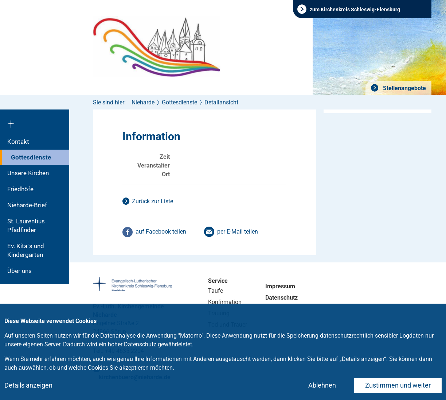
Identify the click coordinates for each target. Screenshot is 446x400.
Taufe (215, 290)
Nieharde (143, 102)
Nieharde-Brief (27, 205)
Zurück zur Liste (152, 201)
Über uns (19, 270)
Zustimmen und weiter (398, 385)
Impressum (280, 286)
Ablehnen (322, 385)
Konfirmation (225, 302)
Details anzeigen (28, 385)
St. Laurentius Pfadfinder (26, 226)
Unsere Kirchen (28, 173)
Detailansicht (221, 102)
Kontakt (18, 141)
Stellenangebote (404, 88)
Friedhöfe (20, 189)
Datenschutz (281, 297)
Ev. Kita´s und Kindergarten (25, 250)
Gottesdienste (31, 157)
